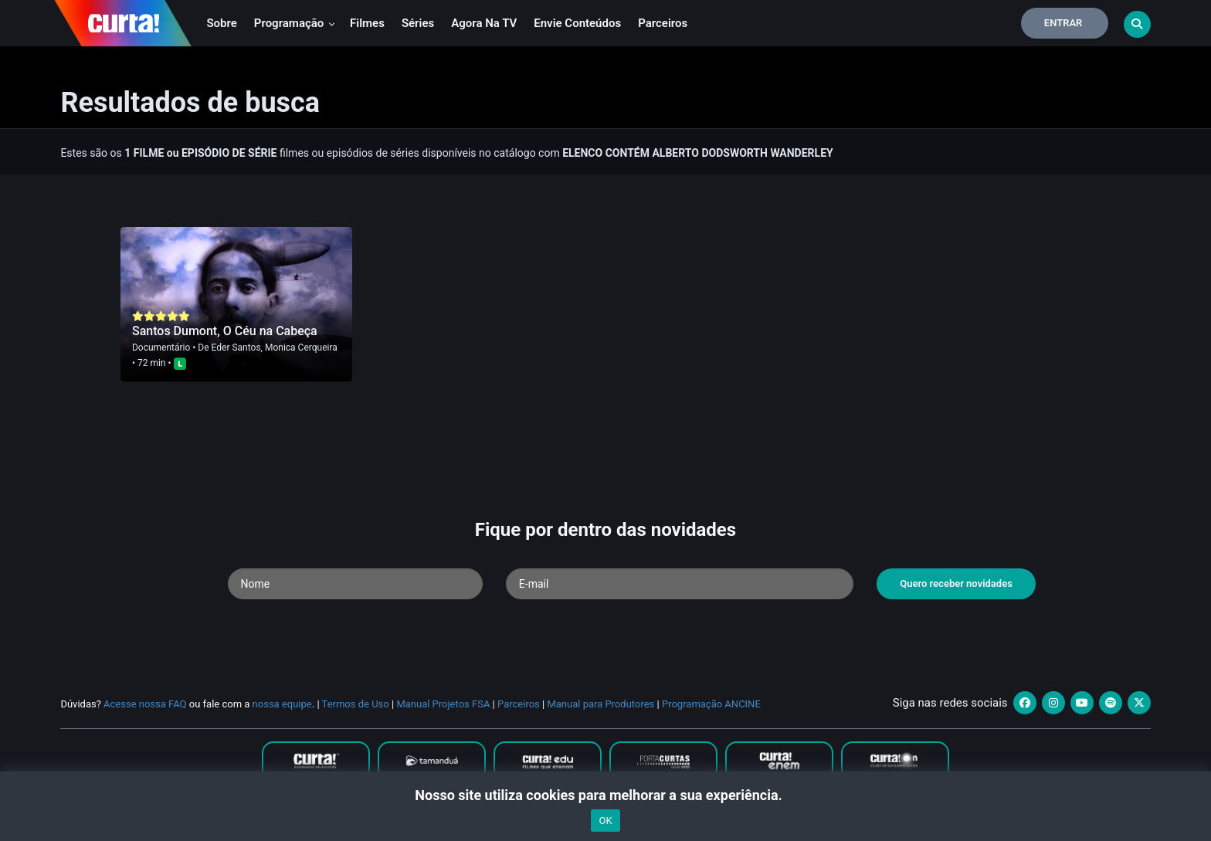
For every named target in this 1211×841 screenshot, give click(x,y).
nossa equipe (282, 704)
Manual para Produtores (600, 704)
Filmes (367, 23)
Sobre (221, 23)
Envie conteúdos (577, 23)
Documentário (161, 347)
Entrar (1063, 23)
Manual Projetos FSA (443, 704)
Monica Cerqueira (301, 347)
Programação (294, 23)
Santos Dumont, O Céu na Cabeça (224, 331)
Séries (418, 23)
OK (605, 820)
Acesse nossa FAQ (145, 704)
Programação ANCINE (711, 704)
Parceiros (662, 23)
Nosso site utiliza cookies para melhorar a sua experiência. (605, 795)
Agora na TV (484, 23)
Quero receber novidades (956, 583)
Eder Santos (236, 347)
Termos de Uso (355, 704)
